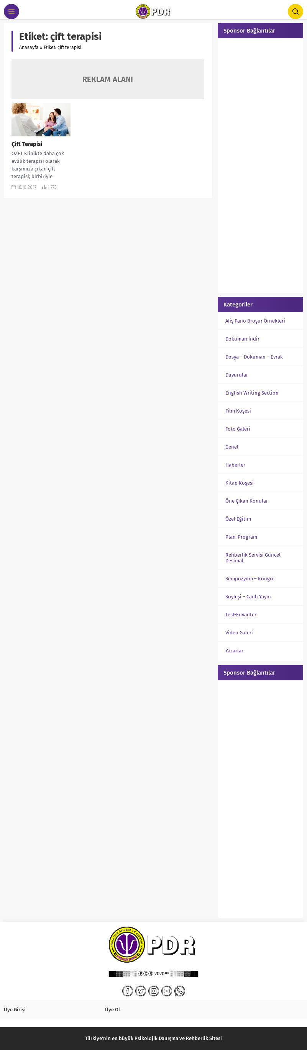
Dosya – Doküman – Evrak (254, 357)
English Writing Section (252, 393)
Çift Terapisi (26, 144)
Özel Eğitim (238, 519)
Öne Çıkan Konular (246, 501)
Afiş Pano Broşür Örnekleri (255, 321)
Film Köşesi (238, 411)
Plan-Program (241, 537)
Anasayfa (29, 47)
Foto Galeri (237, 429)
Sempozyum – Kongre (249, 579)
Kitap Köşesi (239, 483)
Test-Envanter (240, 615)
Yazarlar (234, 651)
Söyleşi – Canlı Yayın (248, 597)
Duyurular (236, 375)
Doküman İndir (242, 339)
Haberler (235, 465)
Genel (231, 447)
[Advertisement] (260, 165)
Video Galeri (239, 633)
